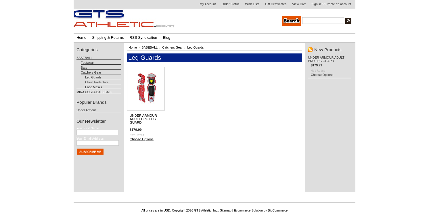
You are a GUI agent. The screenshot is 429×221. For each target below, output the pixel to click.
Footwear (87, 62)
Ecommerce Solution (248, 210)
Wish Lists (252, 4)
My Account (208, 4)
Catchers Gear (91, 72)
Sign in (316, 4)
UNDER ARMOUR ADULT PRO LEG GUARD (143, 119)
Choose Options (142, 139)
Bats (84, 67)
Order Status (231, 4)
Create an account (338, 4)
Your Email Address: (90, 138)
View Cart (299, 4)
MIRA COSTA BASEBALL (94, 92)
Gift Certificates (275, 4)
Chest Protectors (96, 82)
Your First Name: (88, 128)
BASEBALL (84, 57)
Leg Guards (93, 77)
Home (133, 47)
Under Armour (86, 110)
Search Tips (391, 21)
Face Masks (93, 87)
